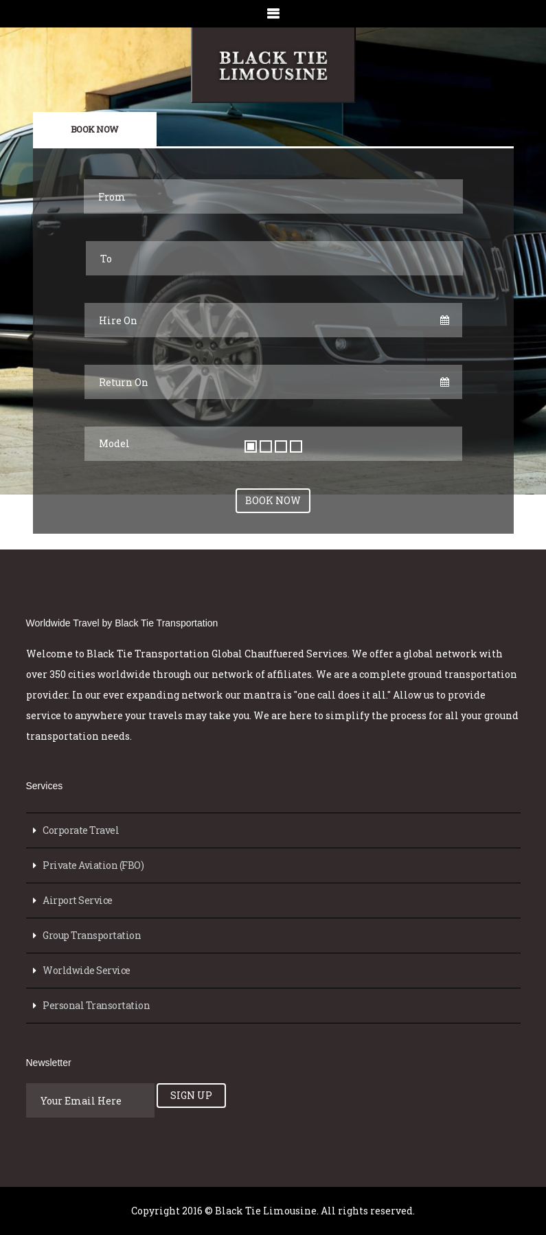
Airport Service (78, 900)
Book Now (95, 129)
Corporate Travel (81, 830)
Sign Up (191, 1095)
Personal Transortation (96, 1005)
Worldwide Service (86, 970)
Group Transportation (92, 935)
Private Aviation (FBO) (93, 865)
